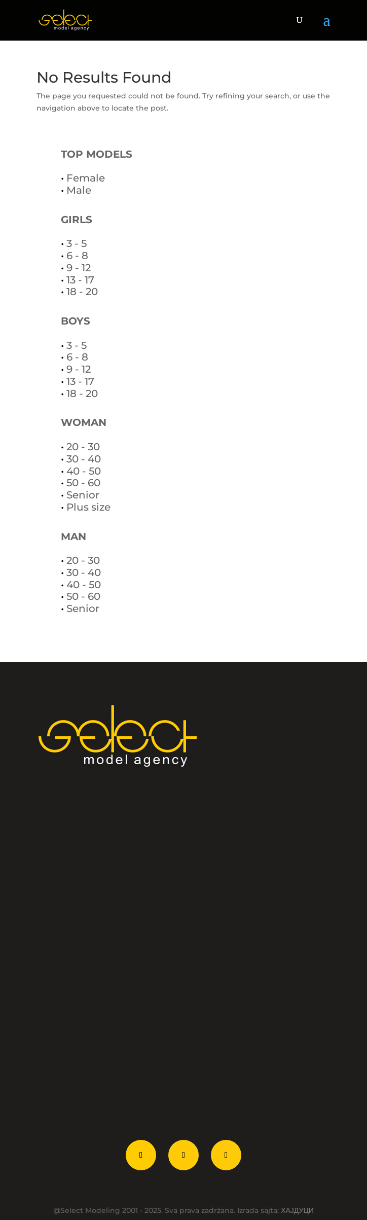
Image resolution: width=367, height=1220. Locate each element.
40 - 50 (83, 471)
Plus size (88, 507)
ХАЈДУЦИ (297, 1210)
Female (85, 178)
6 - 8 (77, 255)
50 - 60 (83, 483)
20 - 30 (83, 447)
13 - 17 (80, 280)
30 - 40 (83, 459)
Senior (82, 495)
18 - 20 (82, 291)
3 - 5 (76, 243)
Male (78, 190)
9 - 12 (78, 268)
